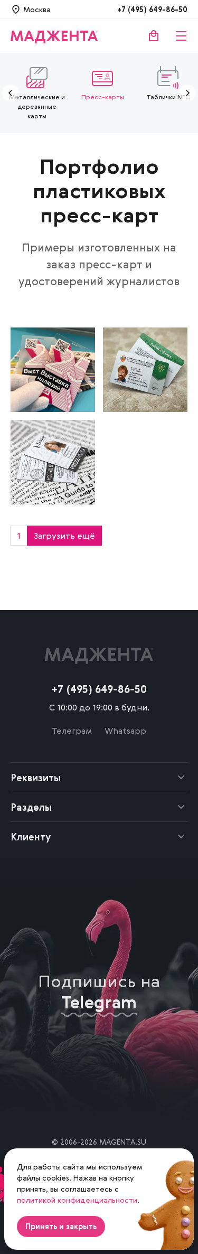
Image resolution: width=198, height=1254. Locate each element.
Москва (37, 9)
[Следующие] (187, 93)
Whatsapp (125, 730)
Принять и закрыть (61, 1226)
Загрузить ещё (64, 535)
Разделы (31, 807)
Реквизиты (36, 777)
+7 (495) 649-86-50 (152, 9)
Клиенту (31, 836)
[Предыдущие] (10, 93)
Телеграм (72, 730)
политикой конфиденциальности (77, 1200)
